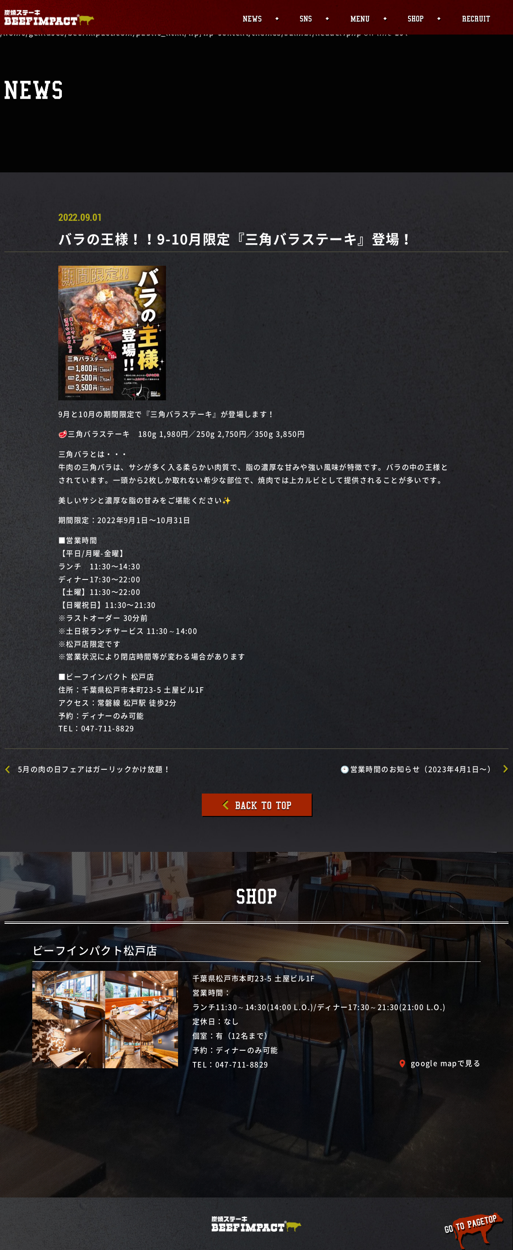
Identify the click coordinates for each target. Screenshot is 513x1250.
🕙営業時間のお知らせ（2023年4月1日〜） (417, 768)
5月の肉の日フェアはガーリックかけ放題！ (94, 768)
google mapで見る (446, 1062)
